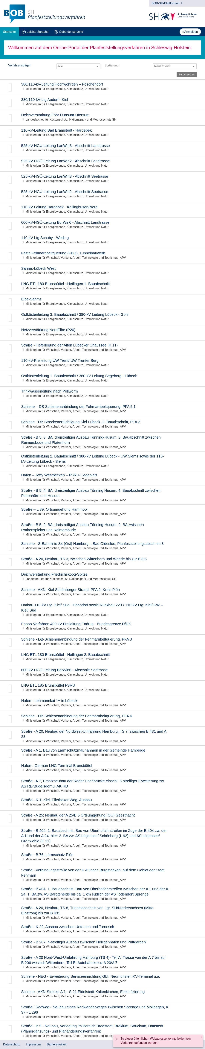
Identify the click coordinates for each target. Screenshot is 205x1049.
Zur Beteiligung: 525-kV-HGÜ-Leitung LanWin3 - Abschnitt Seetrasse (102, 179)
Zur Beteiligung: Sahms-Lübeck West (102, 271)
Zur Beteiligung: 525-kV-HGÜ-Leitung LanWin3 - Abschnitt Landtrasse (102, 148)
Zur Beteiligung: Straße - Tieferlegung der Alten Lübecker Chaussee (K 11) (102, 348)
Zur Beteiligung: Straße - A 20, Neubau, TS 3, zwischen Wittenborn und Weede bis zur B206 (102, 561)
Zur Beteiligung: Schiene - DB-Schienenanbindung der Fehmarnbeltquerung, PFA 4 (102, 718)
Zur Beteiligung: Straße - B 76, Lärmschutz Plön (102, 857)
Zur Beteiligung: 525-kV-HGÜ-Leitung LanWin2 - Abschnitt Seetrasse (102, 194)
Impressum (33, 1044)
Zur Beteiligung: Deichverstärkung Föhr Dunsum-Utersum (102, 117)
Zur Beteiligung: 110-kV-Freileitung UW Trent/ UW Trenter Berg (102, 363)
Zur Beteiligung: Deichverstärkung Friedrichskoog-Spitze (102, 577)
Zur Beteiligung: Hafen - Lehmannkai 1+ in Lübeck (102, 703)
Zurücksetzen (187, 74)
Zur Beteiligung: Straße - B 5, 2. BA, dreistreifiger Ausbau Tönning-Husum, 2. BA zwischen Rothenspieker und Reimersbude (102, 529)
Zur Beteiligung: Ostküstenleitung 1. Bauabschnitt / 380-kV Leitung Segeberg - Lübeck (102, 378)
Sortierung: (112, 65)
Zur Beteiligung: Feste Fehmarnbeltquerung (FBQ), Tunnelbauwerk (102, 256)
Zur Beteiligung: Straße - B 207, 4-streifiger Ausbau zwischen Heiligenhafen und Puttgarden (102, 945)
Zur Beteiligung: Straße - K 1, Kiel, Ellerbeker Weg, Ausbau (102, 802)
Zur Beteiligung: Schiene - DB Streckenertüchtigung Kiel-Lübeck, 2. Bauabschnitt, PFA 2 (102, 424)
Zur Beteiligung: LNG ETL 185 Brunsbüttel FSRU (102, 688)
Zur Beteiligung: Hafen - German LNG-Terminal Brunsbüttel (102, 768)
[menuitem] (9, 31)
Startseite (9, 31)
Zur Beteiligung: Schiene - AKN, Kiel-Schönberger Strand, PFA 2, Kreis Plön (102, 592)
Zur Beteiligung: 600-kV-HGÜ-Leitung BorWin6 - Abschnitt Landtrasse (102, 225)
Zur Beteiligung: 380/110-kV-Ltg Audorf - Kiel (102, 102)
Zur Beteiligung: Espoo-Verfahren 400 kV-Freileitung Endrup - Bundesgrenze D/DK (102, 626)
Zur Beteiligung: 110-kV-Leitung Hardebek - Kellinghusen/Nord (102, 210)
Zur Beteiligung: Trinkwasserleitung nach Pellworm (102, 394)
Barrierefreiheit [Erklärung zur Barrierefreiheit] (57, 1044)
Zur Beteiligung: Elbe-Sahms (102, 302)
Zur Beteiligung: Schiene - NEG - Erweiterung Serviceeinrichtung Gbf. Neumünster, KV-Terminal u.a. (102, 979)
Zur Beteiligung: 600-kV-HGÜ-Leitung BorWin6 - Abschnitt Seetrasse (102, 672)
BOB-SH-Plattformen (167, 3)
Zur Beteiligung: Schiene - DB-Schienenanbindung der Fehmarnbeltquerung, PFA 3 (102, 642)
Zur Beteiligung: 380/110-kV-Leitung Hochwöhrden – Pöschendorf (102, 87)
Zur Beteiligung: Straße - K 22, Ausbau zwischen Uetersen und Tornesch (102, 929)
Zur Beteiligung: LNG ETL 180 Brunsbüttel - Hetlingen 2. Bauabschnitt (102, 657)
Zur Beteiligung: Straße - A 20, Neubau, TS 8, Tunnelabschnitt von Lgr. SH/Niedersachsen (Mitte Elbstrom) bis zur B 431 (102, 912)
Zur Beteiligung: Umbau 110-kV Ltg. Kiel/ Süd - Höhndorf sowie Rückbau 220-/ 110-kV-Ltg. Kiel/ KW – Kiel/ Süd (102, 609)
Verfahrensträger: (19, 65)
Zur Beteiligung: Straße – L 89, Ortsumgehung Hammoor (102, 512)
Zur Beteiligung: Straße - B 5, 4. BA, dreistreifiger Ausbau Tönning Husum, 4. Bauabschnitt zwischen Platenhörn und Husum (102, 495)
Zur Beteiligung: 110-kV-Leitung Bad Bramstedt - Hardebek (102, 133)
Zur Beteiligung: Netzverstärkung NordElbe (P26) (102, 332)
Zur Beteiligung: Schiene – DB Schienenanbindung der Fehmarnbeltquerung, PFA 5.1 (102, 409)
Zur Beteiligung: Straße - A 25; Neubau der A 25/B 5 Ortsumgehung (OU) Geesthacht (102, 818)
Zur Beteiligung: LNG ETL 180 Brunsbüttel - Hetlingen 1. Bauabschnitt (102, 286)
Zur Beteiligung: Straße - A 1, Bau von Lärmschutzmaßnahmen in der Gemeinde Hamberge (102, 753)
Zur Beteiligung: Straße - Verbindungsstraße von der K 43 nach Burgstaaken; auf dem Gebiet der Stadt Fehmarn (102, 874)
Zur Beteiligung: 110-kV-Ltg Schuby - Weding (102, 240)
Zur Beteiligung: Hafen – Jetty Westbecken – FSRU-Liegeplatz (102, 478)
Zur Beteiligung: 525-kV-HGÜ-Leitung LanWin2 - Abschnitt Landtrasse (102, 163)
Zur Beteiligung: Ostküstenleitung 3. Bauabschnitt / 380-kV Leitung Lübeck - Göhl (102, 317)
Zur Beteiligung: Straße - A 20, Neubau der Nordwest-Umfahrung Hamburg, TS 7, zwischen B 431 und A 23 (102, 736)
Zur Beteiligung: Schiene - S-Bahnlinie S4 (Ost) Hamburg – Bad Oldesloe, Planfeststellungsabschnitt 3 (102, 546)
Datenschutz (11, 1044)
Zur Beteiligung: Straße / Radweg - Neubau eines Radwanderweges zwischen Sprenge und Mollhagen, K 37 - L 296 (102, 1011)
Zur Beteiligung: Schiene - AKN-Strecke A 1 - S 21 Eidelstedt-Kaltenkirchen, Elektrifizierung (102, 994)
